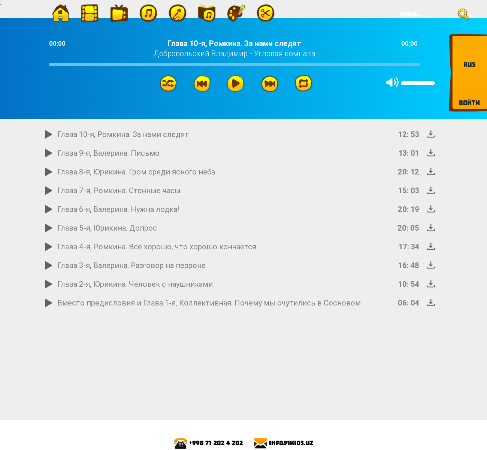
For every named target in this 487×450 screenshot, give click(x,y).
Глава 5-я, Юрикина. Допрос (107, 227)
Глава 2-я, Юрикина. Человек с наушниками (135, 284)
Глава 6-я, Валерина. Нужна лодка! (118, 209)
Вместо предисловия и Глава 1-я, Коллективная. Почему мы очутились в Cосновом (209, 302)
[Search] (431, 14)
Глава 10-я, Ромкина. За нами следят (123, 134)
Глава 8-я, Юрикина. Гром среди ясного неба (136, 171)
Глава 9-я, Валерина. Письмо (108, 153)
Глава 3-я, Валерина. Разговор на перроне (131, 265)
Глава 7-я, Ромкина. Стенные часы (119, 190)
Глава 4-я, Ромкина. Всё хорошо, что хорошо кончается (156, 246)
